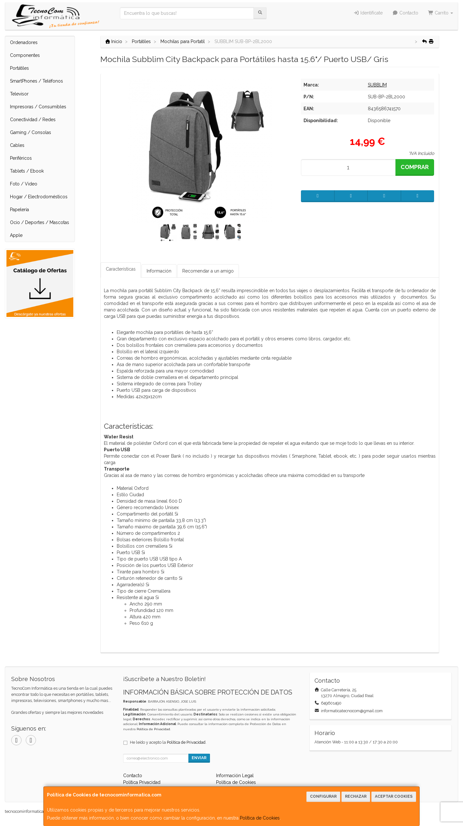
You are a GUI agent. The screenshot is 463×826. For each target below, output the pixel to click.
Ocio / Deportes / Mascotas (39, 222)
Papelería (19, 209)
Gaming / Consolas (30, 132)
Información (159, 271)
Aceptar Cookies (394, 796)
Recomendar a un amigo (208, 271)
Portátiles (19, 68)
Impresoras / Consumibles (38, 106)
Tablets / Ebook (27, 171)
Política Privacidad (141, 782)
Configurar (323, 796)
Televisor (19, 93)
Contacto (405, 12)
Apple (16, 235)
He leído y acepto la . (168, 742)
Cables (17, 145)
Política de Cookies (260, 818)
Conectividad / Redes (33, 119)
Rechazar (356, 796)
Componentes (25, 55)
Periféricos (21, 158)
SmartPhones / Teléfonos (36, 81)
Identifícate (368, 12)
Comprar (415, 167)
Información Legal (235, 775)
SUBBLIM (377, 84)
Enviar (199, 758)
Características (121, 269)
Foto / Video (23, 183)
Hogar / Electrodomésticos (39, 196)
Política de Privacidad (153, 729)
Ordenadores (24, 42)
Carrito (440, 12)
